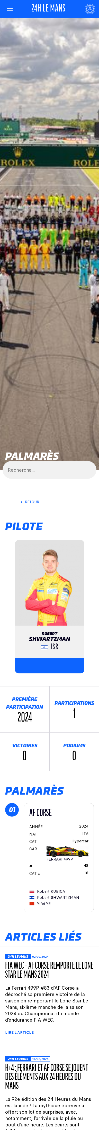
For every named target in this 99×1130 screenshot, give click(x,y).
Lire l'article (19, 1032)
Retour (30, 502)
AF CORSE (40, 813)
